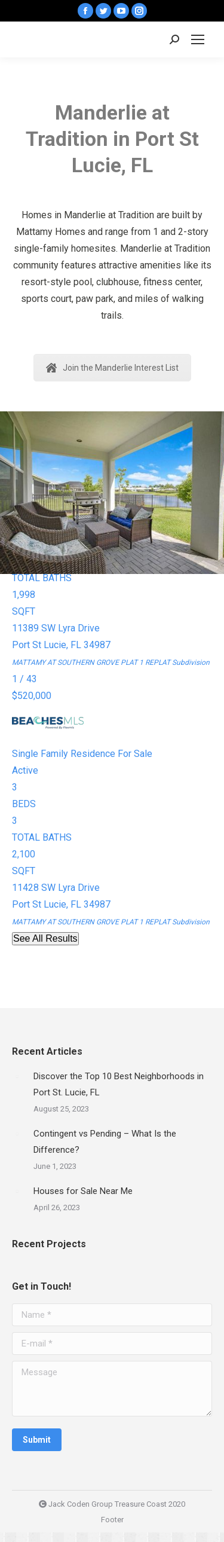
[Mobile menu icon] (197, 39)
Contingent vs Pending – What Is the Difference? (104, 1141)
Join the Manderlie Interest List (112, 367)
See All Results (45, 938)
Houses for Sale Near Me (83, 1191)
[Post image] (17, 1076)
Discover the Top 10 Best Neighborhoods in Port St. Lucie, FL (118, 1084)
